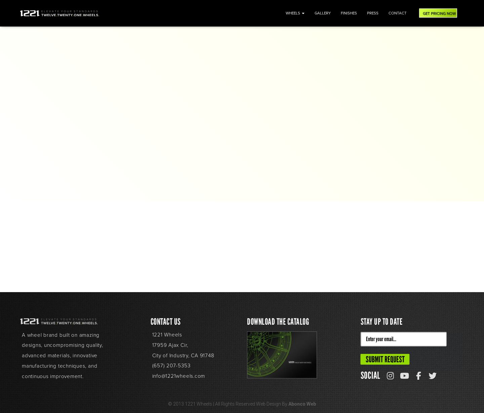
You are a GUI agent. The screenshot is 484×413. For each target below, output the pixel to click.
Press (372, 13)
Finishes (349, 13)
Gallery (323, 13)
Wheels (295, 13)
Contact (398, 13)
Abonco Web (302, 404)
